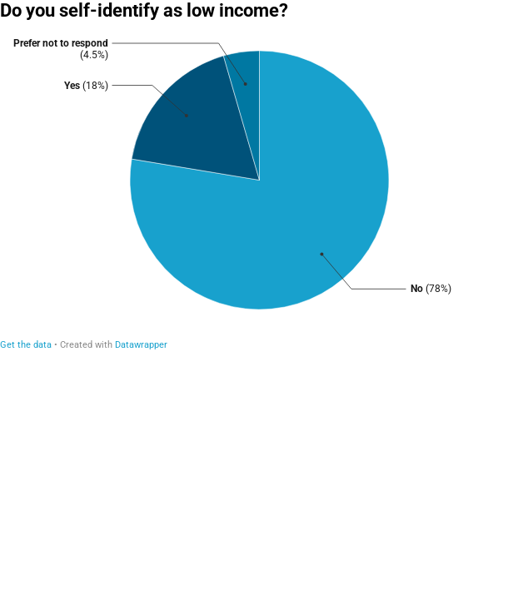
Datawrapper (141, 344)
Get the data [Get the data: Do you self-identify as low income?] (26, 344)
